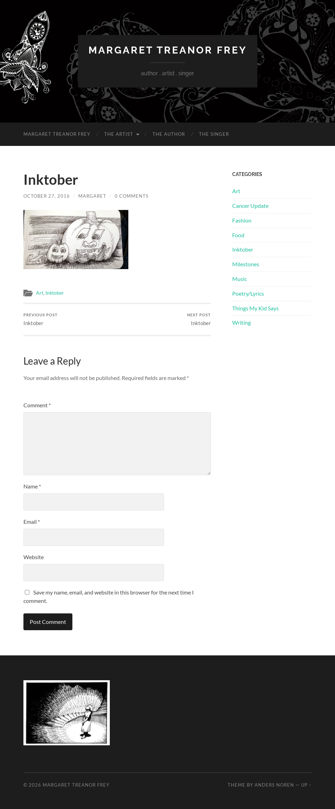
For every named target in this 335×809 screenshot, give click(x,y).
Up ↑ (306, 785)
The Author (168, 134)
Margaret (92, 196)
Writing (241, 322)
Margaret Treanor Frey (167, 50)
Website (33, 557)
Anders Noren (274, 785)
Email (31, 521)
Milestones (245, 264)
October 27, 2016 (46, 196)
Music (239, 278)
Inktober (54, 293)
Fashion (241, 220)
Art (39, 293)
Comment (37, 405)
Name (32, 486)
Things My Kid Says (255, 308)
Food (238, 235)
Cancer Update (250, 205)
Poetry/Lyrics (248, 293)
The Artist (118, 134)
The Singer (214, 134)
